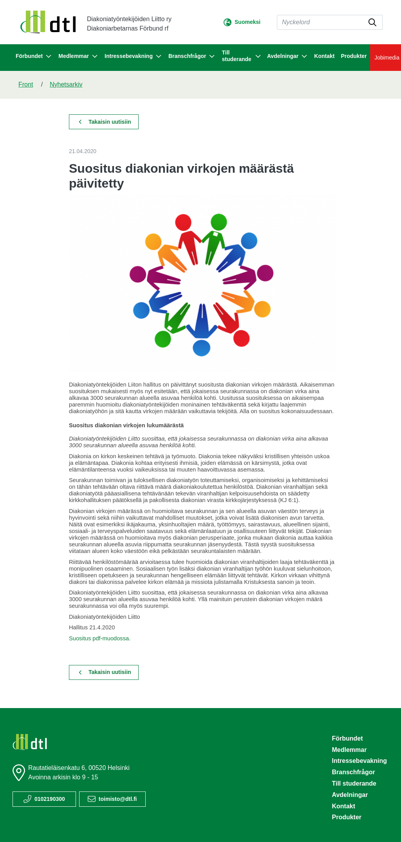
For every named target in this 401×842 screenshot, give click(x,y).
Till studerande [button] (241, 55)
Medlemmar (349, 749)
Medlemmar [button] (78, 56)
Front (25, 84)
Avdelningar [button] (287, 56)
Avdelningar (350, 794)
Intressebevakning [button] (133, 56)
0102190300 (49, 799)
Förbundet (347, 738)
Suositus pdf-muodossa (99, 638)
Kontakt (324, 56)
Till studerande (354, 783)
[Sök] (330, 22)
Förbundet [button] (34, 56)
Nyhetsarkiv (66, 84)
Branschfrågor (353, 772)
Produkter (354, 56)
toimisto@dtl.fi (118, 799)
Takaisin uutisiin (105, 122)
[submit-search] (372, 22)
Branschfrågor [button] (191, 56)
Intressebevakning (359, 760)
